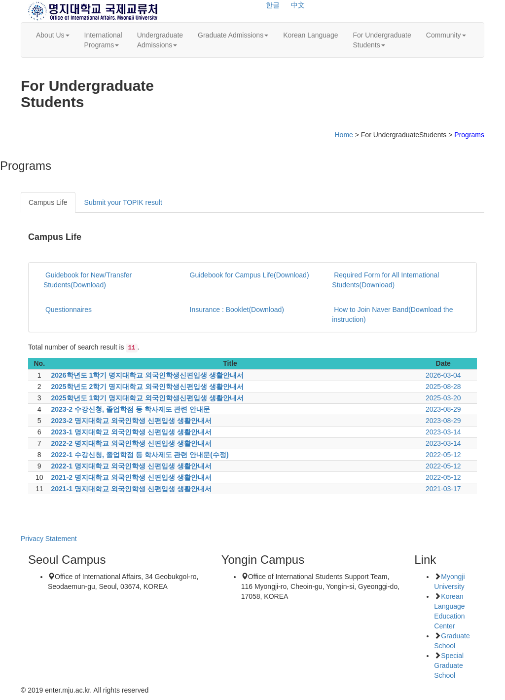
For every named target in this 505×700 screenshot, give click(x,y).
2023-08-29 (443, 409)
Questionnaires (67, 309)
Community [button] (446, 35)
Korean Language (310, 35)
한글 (273, 5)
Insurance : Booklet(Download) (236, 309)
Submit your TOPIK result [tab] (123, 202)
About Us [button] (53, 35)
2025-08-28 (443, 386)
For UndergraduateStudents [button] (382, 40)
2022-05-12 (443, 455)
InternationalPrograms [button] (103, 40)
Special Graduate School (449, 665)
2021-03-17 (443, 489)
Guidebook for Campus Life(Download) (248, 275)
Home (343, 135)
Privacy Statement (49, 539)
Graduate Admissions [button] (233, 35)
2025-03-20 (443, 398)
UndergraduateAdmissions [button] (160, 40)
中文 (298, 5)
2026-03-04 (443, 375)
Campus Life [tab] (48, 202)
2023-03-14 (443, 432)
